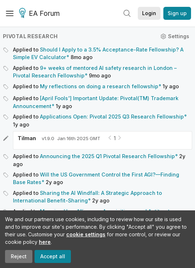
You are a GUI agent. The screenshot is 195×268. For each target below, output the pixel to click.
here (45, 242)
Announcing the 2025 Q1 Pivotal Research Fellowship (107, 156)
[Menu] (9, 13)
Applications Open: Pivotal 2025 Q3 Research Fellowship (112, 116)
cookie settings (85, 234)
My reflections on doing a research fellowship (99, 86)
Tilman (27, 138)
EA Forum (40, 14)
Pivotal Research (30, 36)
